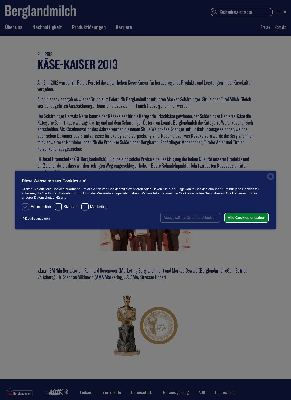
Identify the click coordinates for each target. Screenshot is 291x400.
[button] (37, 218)
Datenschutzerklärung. (50, 198)
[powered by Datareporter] (271, 179)
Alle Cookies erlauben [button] (246, 218)
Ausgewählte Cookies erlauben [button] (190, 218)
